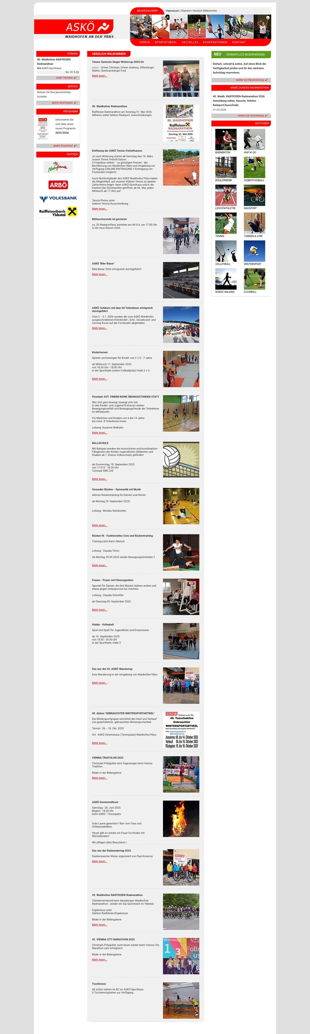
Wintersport (252, 264)
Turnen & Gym (253, 236)
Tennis (219, 236)
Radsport (250, 208)
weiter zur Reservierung (250, 80)
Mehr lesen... (99, 75)
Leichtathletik (225, 208)
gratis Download (63, 145)
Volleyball (223, 264)
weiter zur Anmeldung (251, 115)
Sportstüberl (166, 42)
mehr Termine (64, 77)
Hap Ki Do (250, 152)
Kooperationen (215, 42)
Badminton (222, 152)
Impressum (172, 10)
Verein (145, 42)
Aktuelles (190, 42)
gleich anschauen (62, 102)
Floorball (250, 292)
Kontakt (239, 42)
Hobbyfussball (254, 180)
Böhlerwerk (223, 180)
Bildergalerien (147, 10)
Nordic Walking (225, 292)
